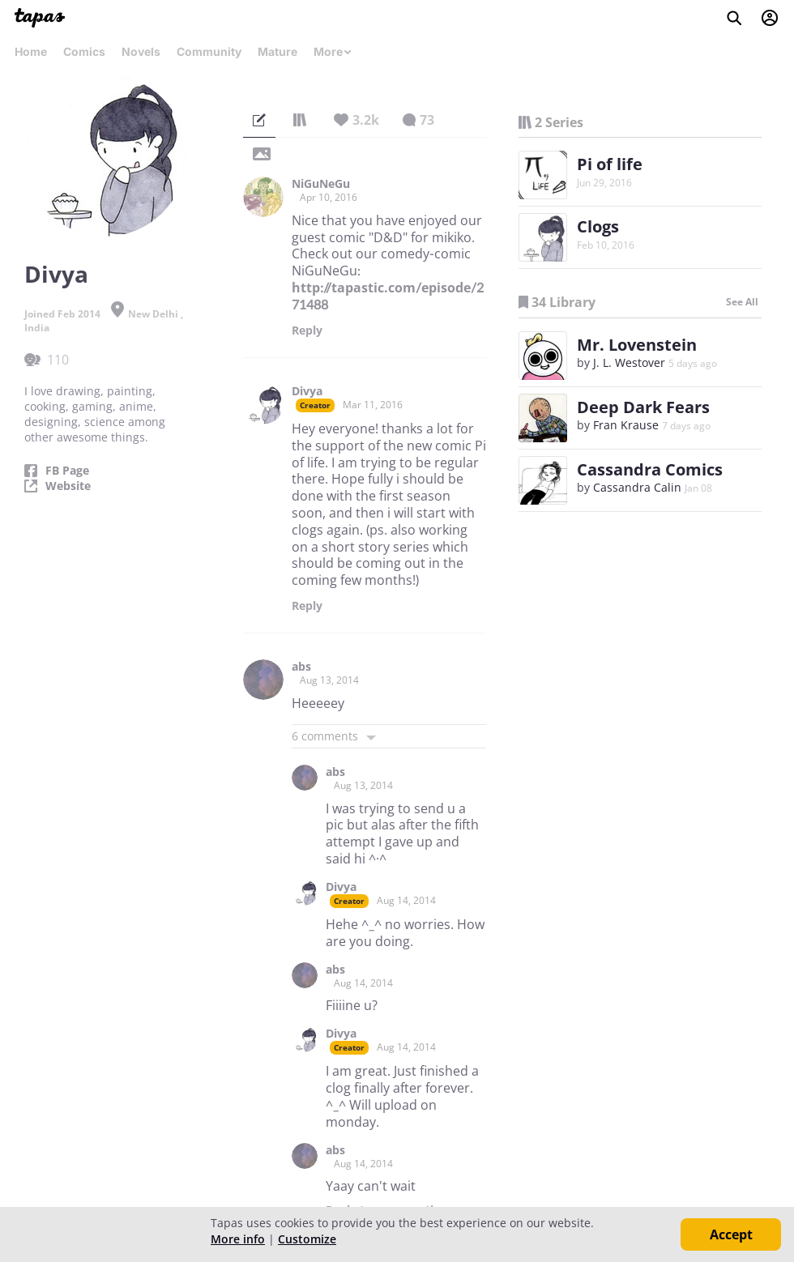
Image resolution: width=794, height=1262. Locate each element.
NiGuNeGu (321, 184)
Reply (307, 330)
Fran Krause (626, 425)
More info (238, 1239)
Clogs (598, 226)
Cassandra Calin (637, 487)
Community (209, 51)
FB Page (67, 470)
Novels (141, 51)
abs (301, 666)
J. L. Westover (629, 362)
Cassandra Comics (650, 469)
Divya (307, 391)
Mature (277, 51)
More (333, 51)
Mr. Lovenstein (637, 345)
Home (31, 51)
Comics (84, 51)
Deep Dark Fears (643, 407)
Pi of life (609, 164)
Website (68, 486)
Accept (731, 1234)
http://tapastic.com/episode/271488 (388, 296)
